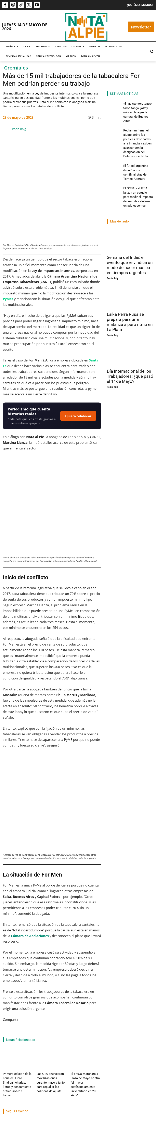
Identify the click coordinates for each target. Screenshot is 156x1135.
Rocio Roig (19, 129)
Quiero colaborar (78, 375)
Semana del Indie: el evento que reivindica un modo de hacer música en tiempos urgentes (130, 233)
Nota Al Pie (44, 1060)
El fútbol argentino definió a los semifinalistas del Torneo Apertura (87, 1017)
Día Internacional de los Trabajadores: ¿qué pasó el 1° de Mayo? (130, 344)
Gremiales (16, 68)
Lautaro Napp (81, 1035)
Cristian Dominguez (13, 1040)
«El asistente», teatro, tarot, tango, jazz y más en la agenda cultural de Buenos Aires (16, 1019)
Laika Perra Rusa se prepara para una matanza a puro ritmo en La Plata (130, 290)
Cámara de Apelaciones (30, 815)
